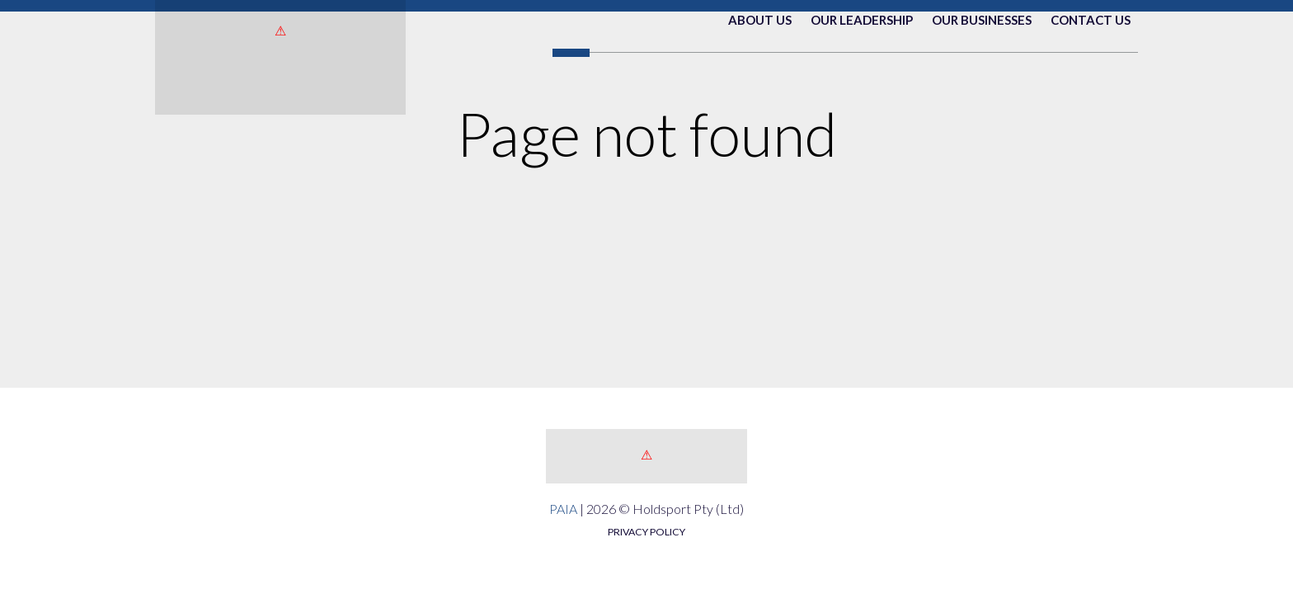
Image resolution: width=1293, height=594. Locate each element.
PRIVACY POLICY (646, 532)
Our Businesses (982, 88)
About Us (760, 88)
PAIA (563, 508)
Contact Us (1091, 88)
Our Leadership (862, 88)
